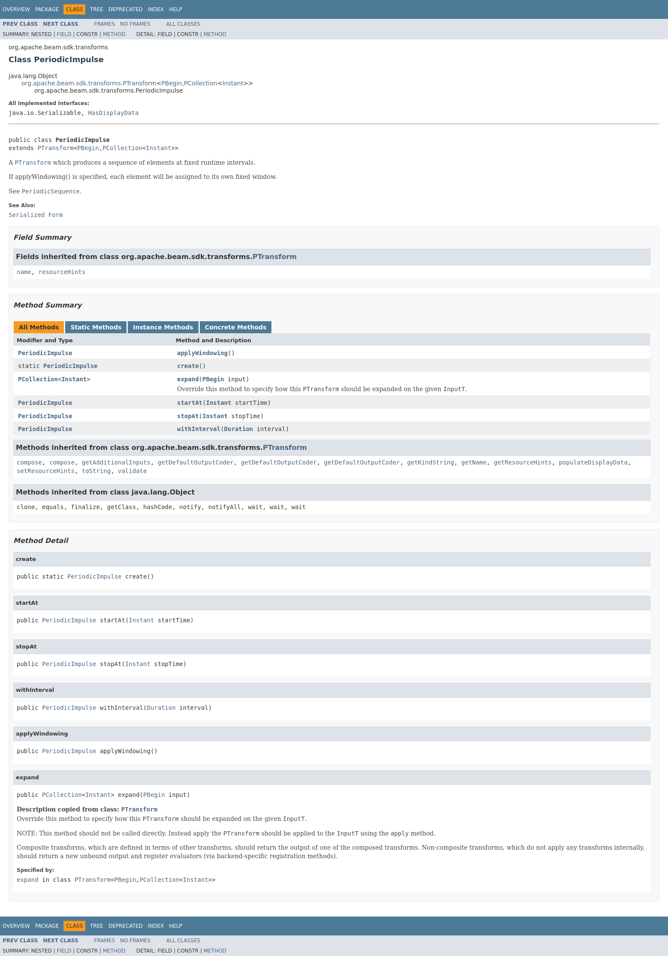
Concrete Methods (236, 327)
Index (156, 9)
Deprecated (125, 9)
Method (114, 34)
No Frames (135, 24)
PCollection (200, 83)
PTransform (55, 148)
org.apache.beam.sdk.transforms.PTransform (88, 83)
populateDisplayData (593, 462)
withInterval (198, 428)
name (24, 271)
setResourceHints (46, 470)
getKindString (430, 462)
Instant (232, 83)
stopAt (188, 416)
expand (188, 379)
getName (474, 462)
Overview (16, 9)
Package (47, 9)
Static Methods (95, 327)
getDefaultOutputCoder (196, 462)
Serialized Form (36, 214)
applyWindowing (202, 353)
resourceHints (62, 271)
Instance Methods (163, 327)
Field (64, 34)
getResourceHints (523, 462)
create (188, 365)
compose (29, 462)
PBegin (171, 83)
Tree (96, 9)
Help (175, 9)
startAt (189, 402)
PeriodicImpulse (45, 353)
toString (96, 470)
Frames (104, 24)
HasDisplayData (113, 112)
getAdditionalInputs (116, 462)
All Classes (183, 24)
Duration (238, 428)
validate (132, 470)
